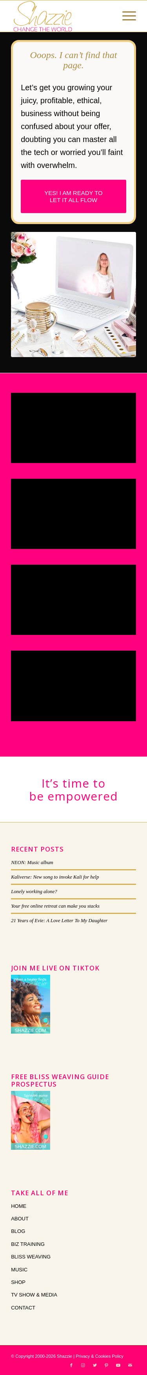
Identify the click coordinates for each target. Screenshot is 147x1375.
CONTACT (23, 1308)
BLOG (18, 1231)
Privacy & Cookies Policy (99, 1356)
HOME (18, 1206)
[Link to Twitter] (95, 1365)
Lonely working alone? (34, 891)
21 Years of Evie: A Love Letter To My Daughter (59, 920)
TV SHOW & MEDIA (34, 1295)
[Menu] (125, 16)
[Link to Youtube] (118, 1365)
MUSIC (19, 1270)
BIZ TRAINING (28, 1244)
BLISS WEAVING (31, 1257)
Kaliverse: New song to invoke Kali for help (55, 877)
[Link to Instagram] (83, 1365)
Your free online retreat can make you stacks (55, 906)
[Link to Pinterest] (107, 1365)
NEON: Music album (32, 862)
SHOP (18, 1282)
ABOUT (20, 1219)
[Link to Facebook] (71, 1365)
